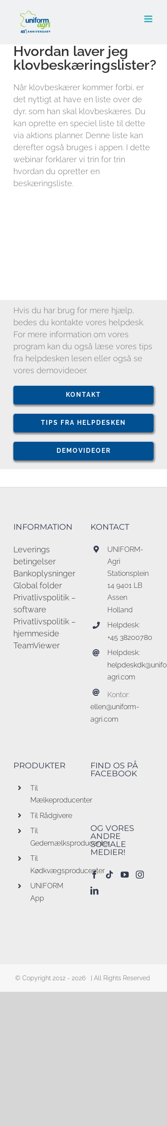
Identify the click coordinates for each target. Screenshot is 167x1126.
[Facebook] (94, 874)
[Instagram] (140, 874)
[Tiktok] (110, 874)
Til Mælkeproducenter (53, 794)
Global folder (37, 585)
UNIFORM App (46, 892)
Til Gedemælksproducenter (53, 837)
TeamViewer (36, 645)
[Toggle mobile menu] (149, 19)
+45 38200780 (129, 637)
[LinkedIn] (94, 890)
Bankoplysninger (44, 573)
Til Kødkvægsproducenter (53, 864)
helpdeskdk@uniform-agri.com (130, 671)
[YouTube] (125, 874)
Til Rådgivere (51, 815)
